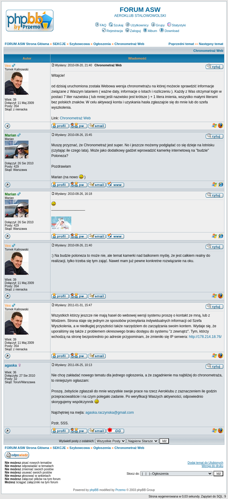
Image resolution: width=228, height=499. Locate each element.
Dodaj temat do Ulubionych (205, 462)
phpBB (94, 490)
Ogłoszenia (102, 44)
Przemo (120, 490)
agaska (11, 365)
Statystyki (176, 25)
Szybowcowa (79, 44)
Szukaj (116, 25)
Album (150, 31)
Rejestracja (112, 31)
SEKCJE (59, 44)
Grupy (158, 25)
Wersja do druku (212, 466)
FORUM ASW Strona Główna (27, 44)
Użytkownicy (137, 25)
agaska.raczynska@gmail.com (110, 412)
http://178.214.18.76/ (205, 337)
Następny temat (211, 44)
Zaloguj (133, 31)
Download (169, 31)
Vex (8, 66)
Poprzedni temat (181, 44)
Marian (10, 135)
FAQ (100, 25)
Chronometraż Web (129, 44)
